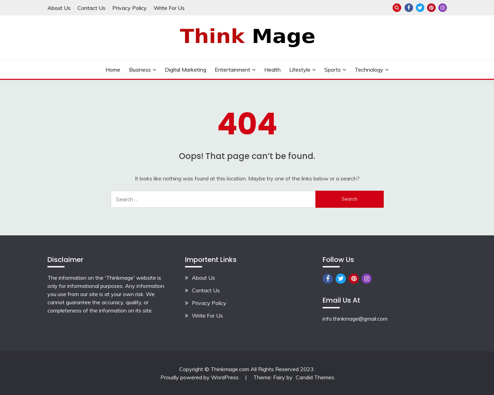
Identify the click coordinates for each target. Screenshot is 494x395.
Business (140, 69)
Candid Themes (315, 377)
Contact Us (91, 7)
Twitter (420, 7)
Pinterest (431, 7)
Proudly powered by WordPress (200, 377)
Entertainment (232, 69)
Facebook (409, 7)
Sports (332, 69)
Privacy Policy (129, 7)
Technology (369, 69)
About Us (59, 7)
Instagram (442, 7)
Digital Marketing (185, 69)
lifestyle (299, 69)
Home (112, 69)
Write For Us (169, 7)
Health (272, 69)
